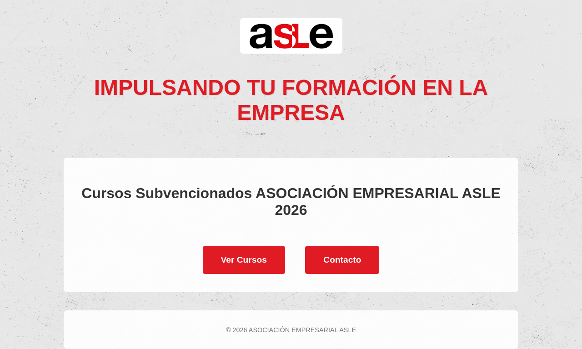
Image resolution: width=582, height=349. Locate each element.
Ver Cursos (244, 259)
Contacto (342, 259)
